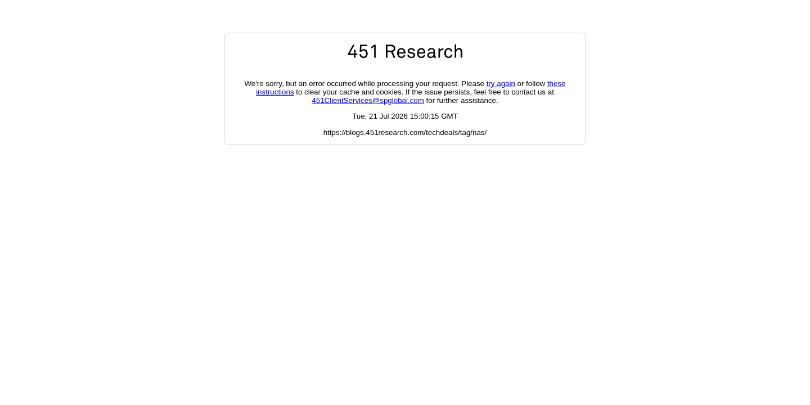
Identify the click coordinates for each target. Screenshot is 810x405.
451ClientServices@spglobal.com (368, 100)
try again (501, 83)
